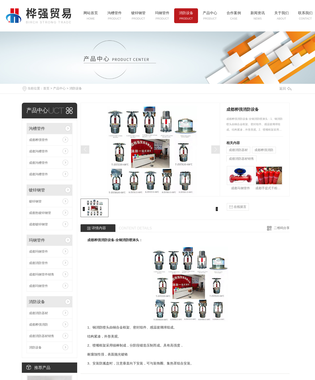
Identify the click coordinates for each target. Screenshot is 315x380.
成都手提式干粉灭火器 (269, 188)
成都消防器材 (38, 313)
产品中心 (59, 88)
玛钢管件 (37, 240)
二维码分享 (282, 228)
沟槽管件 (37, 128)
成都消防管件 (38, 263)
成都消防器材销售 (41, 336)
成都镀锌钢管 (38, 224)
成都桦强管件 (38, 140)
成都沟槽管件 (38, 151)
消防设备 (75, 88)
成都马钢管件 (240, 188)
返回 (285, 88)
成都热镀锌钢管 (40, 213)
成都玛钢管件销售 (41, 274)
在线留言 (237, 207)
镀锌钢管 (37, 190)
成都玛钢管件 (38, 251)
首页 (46, 88)
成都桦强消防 (38, 324)
